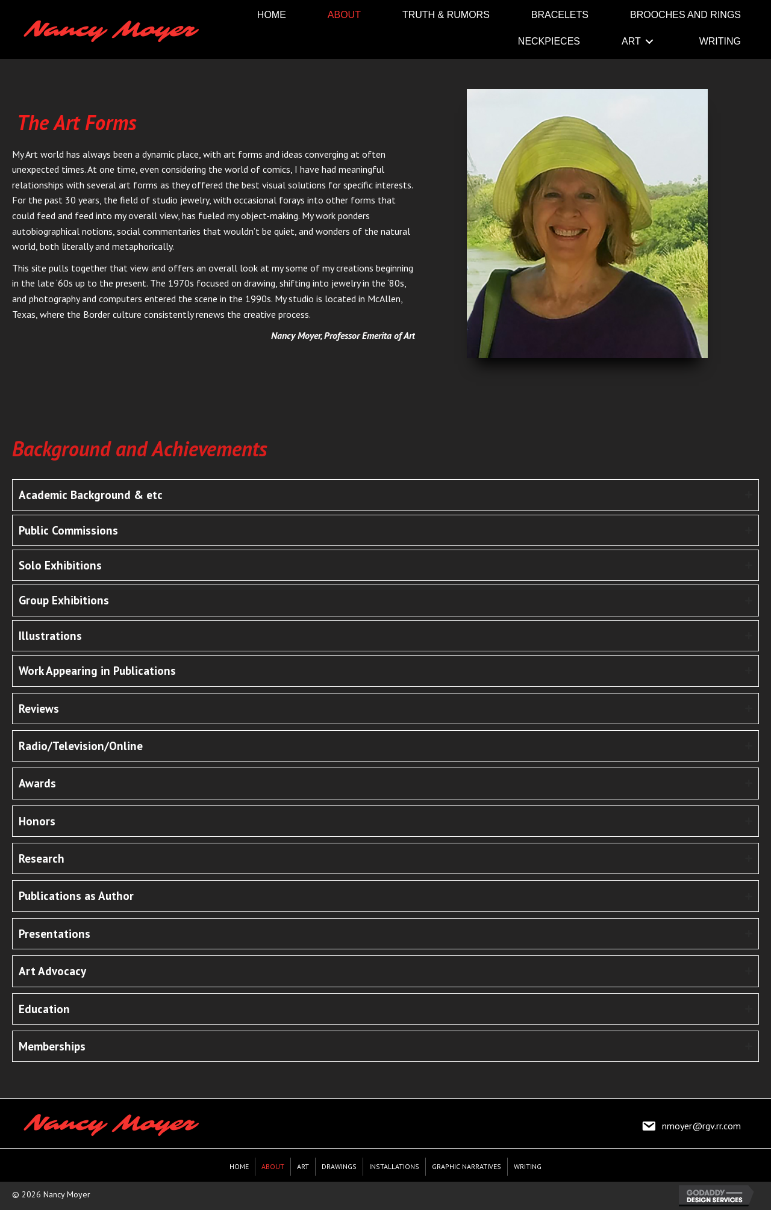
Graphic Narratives (466, 1166)
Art (303, 1166)
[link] (271, 14)
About (272, 1166)
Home (239, 1166)
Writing (528, 1166)
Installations (394, 1166)
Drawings (339, 1166)
